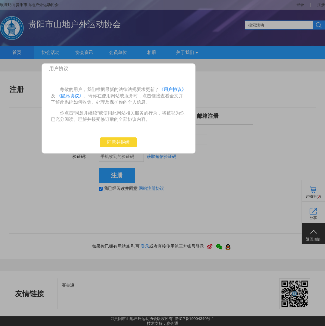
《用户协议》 (172, 89)
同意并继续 (118, 142)
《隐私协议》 (70, 95)
